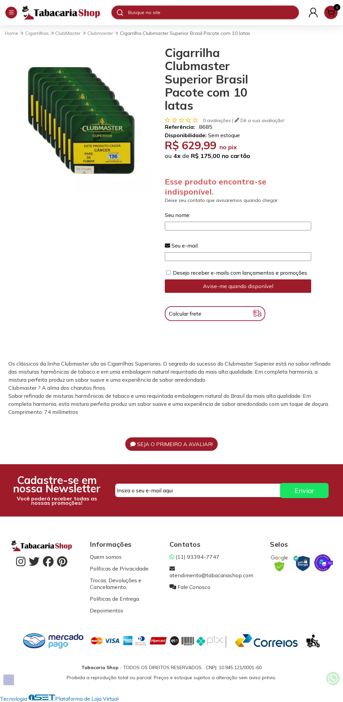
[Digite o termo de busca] (213, 12)
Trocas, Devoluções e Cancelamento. (115, 583)
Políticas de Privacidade (119, 568)
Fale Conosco (189, 587)
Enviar (304, 490)
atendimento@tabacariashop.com (211, 572)
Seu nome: (177, 215)
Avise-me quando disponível (238, 286)
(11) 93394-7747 (194, 556)
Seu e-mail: (182, 245)
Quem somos (106, 556)
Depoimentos (106, 610)
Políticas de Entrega (114, 598)
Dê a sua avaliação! (259, 120)
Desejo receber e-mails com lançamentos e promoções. (240, 272)
